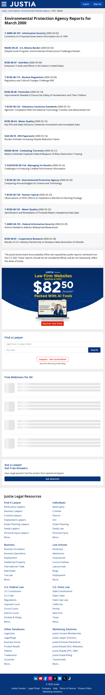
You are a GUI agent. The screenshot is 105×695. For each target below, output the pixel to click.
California (57, 604)
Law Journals (59, 566)
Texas (55, 617)
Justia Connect (18, 688)
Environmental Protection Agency (36, 11)
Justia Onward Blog (62, 655)
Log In (86, 4)
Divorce (56, 515)
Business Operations (15, 553)
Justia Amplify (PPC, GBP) (65, 650)
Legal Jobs (9, 633)
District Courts (11, 613)
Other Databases (14, 629)
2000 (53, 11)
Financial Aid (58, 557)
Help (55, 688)
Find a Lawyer (14, 337)
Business (9, 544)
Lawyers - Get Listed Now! (52, 359)
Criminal (56, 511)
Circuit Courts (11, 608)
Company (46, 688)
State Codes (58, 595)
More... (7, 537)
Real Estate (9, 570)
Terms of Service (68, 688)
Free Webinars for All (19, 377)
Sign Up (97, 4)
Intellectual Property (14, 562)
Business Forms (12, 642)
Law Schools (59, 544)
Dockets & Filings (13, 617)
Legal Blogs (10, 637)
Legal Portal (34, 688)
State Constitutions (62, 591)
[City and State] (46, 350)
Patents (8, 650)
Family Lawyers (12, 528)
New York (57, 613)
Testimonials (59, 659)
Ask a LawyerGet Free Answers (16, 466)
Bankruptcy (58, 506)
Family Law (58, 528)
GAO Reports (14, 11)
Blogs (55, 570)
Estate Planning (60, 524)
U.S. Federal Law (14, 587)
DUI (54, 519)
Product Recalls (12, 646)
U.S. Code (9, 595)
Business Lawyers (13, 511)
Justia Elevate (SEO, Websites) (67, 646)
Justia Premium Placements (66, 642)
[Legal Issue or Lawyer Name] (52, 344)
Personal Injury (60, 532)
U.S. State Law (61, 587)
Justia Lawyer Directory (64, 637)
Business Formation (14, 549)
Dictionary (57, 549)
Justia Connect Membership (66, 633)
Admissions (58, 553)
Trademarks (10, 655)
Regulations (10, 599)
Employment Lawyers (15, 519)
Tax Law (8, 575)
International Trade (14, 566)
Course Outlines (60, 562)
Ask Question (52, 478)
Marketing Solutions (64, 629)
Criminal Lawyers (13, 515)
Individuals (58, 502)
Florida (55, 608)
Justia (4, 11)
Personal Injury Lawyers (16, 532)
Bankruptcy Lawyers (14, 506)
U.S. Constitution (12, 591)
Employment (10, 557)
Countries (9, 659)
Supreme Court (12, 604)
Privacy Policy (85, 688)
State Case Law (60, 599)
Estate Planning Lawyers (16, 524)
